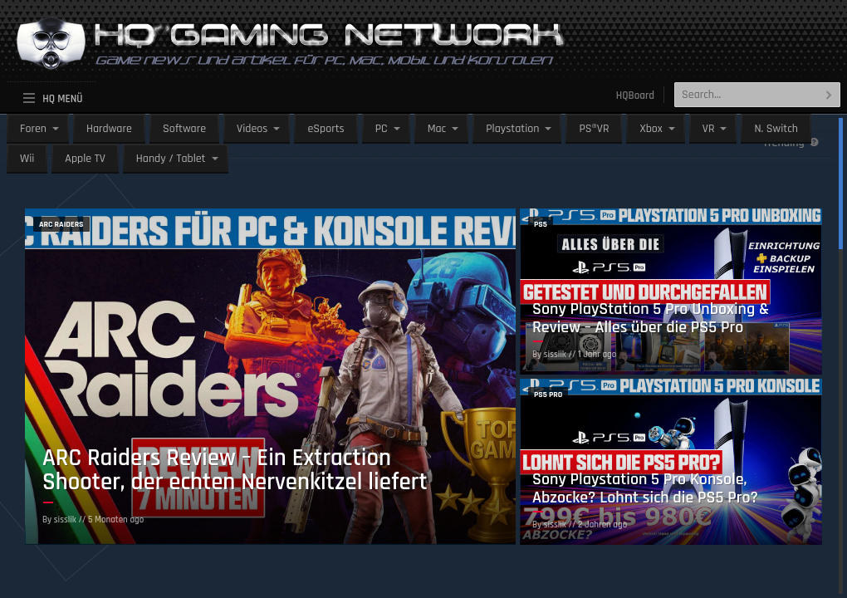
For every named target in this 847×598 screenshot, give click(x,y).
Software (184, 128)
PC (381, 128)
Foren (33, 128)
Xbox (650, 128)
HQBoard (635, 95)
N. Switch (776, 128)
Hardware (109, 128)
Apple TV (85, 158)
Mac (437, 128)
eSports (325, 128)
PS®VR (594, 128)
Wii (27, 158)
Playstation (512, 128)
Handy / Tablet (171, 158)
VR (709, 128)
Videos (252, 128)
